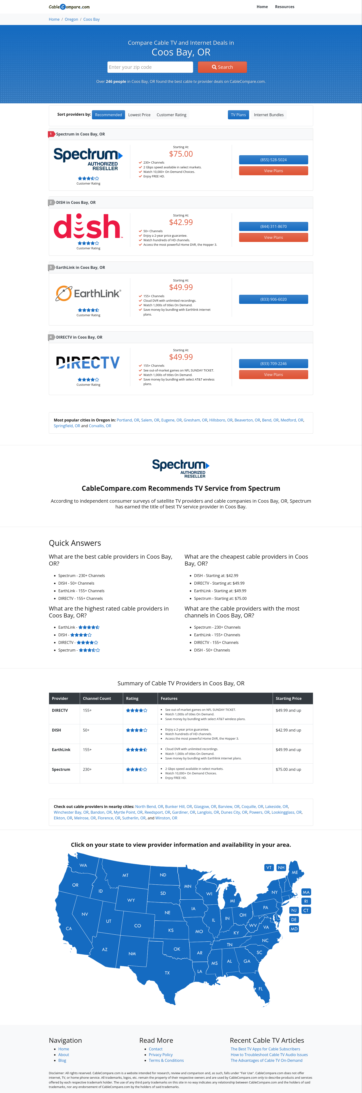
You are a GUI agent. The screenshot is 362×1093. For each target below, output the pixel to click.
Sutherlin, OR (134, 818)
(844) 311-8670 (274, 226)
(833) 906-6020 (274, 299)
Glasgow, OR (205, 806)
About (63, 1054)
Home (262, 6)
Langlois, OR (208, 812)
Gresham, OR (195, 420)
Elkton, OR (63, 818)
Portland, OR (128, 420)
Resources (284, 6)
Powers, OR (259, 812)
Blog (62, 1060)
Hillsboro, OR (221, 420)
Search (222, 67)
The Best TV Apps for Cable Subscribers (265, 1049)
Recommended (108, 114)
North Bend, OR (149, 806)
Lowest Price (139, 114)
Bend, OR (270, 420)
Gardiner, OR (183, 812)
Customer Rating (171, 114)
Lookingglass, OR (287, 812)
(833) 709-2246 (274, 363)
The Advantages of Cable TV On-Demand (266, 1060)
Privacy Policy (161, 1054)
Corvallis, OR (100, 425)
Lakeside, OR (276, 806)
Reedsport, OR (157, 812)
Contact (155, 1049)
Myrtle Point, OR (128, 812)
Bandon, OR (101, 812)
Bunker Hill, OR (178, 806)
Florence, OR (109, 818)
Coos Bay (91, 19)
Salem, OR (150, 420)
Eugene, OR (171, 420)
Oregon (71, 19)
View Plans (273, 170)
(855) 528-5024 (274, 159)
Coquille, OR (252, 806)
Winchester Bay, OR (71, 812)
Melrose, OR (85, 818)
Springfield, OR (67, 425)
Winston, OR (166, 818)
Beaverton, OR (247, 420)
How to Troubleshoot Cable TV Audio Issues (269, 1054)
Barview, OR (229, 806)
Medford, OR (292, 420)
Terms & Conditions (166, 1060)
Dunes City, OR (234, 812)
